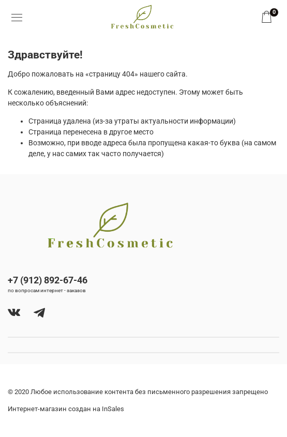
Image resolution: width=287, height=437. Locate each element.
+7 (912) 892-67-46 (47, 280)
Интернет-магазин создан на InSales (66, 409)
